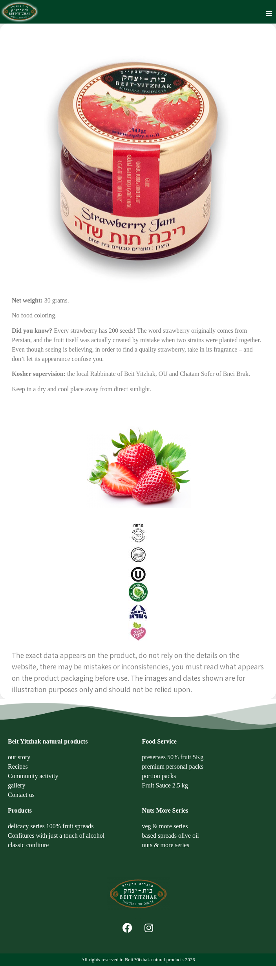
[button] (269, 13)
